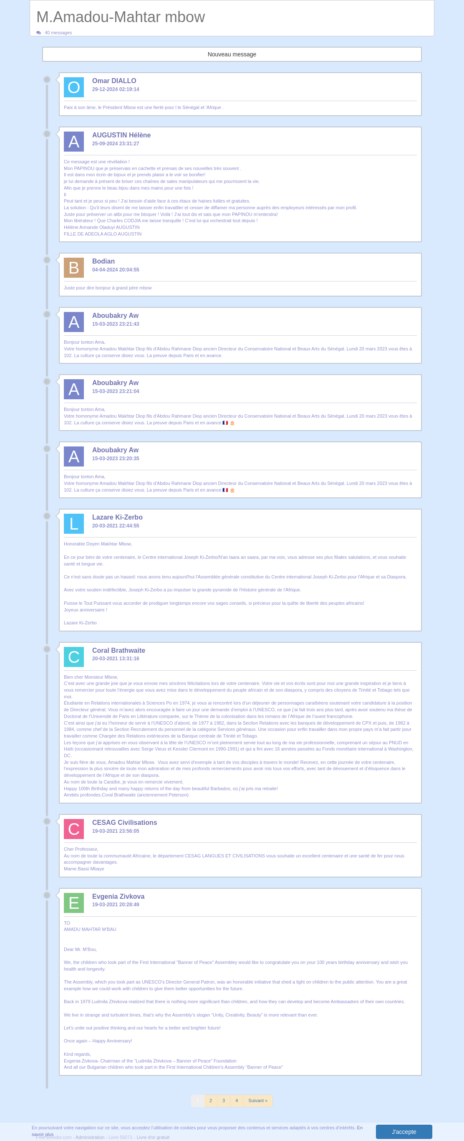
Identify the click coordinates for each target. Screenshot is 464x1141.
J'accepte (404, 1131)
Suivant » (257, 1100)
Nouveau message (232, 54)
